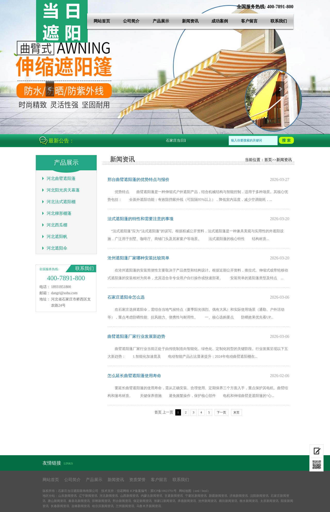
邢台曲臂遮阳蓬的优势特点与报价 (138, 179)
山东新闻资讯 (67, 496)
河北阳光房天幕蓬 (63, 190)
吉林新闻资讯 (80, 506)
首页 (268, 160)
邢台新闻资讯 (122, 501)
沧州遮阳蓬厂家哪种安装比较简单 (138, 258)
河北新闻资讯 (109, 496)
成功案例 (219, 21)
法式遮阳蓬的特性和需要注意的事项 (141, 219)
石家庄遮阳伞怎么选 (126, 297)
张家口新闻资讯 (165, 501)
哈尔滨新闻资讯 (103, 506)
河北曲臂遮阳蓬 (61, 178)
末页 (236, 412)
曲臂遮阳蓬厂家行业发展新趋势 (136, 336)
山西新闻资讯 (129, 496)
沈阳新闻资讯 (259, 496)
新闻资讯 (190, 21)
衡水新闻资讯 (249, 501)
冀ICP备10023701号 (163, 491)
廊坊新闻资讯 (228, 501)
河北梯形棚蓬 (59, 213)
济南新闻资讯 (238, 496)
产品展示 (161, 21)
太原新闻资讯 (269, 501)
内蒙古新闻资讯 (151, 496)
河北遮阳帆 (57, 236)
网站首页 (102, 21)
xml (196, 491)
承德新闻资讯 (187, 501)
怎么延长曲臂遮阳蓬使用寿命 (134, 375)
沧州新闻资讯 (207, 501)
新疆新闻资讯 (218, 496)
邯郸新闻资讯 (101, 501)
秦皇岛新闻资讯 (79, 501)
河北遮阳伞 (57, 248)
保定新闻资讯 (142, 501)
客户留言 (249, 21)
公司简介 (131, 21)
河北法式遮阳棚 (61, 201)
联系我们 (278, 21)
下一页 (221, 412)
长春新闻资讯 (60, 506)
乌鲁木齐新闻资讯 (148, 506)
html (204, 491)
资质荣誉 (137, 479)
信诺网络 (123, 491)
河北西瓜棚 (57, 225)
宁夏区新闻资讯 (196, 496)
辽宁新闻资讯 (88, 496)
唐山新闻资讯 (57, 501)
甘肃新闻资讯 (173, 496)
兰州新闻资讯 (125, 506)
